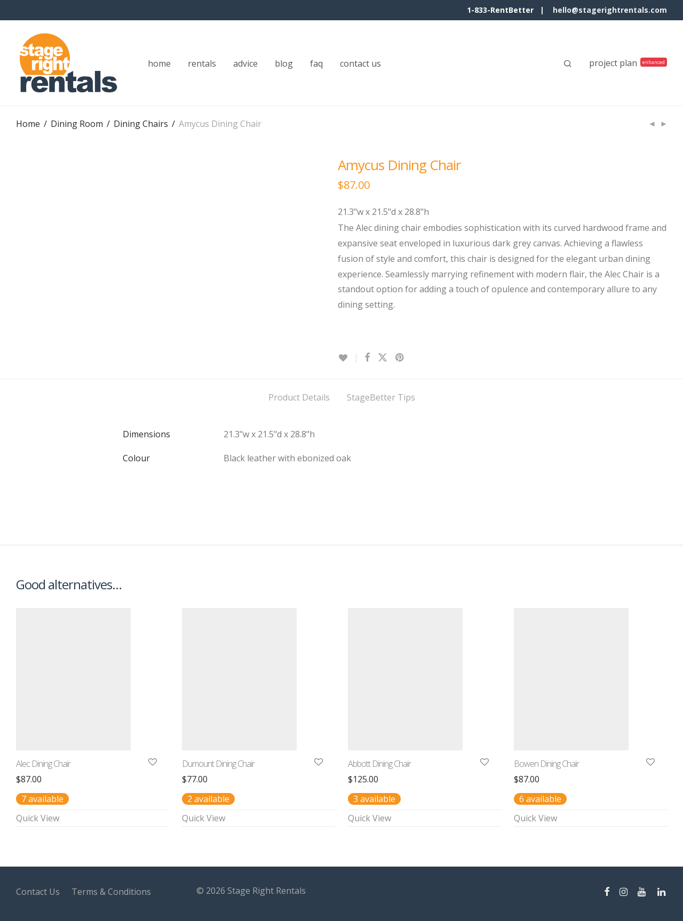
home (159, 63)
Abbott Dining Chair (379, 764)
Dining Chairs (141, 124)
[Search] (568, 63)
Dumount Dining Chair (218, 764)
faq (316, 63)
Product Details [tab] (299, 397)
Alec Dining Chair (43, 764)
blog (284, 63)
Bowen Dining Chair (546, 764)
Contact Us (38, 892)
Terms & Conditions (111, 892)
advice (245, 63)
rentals (202, 63)
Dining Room (77, 124)
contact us (360, 63)
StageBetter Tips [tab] (381, 397)
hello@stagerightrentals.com (610, 10)
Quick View (37, 818)
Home (28, 124)
